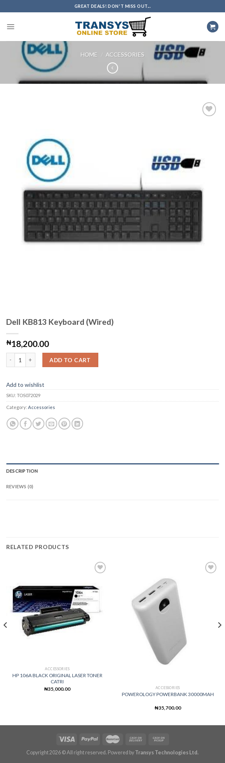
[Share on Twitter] (38, 424)
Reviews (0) (19, 486)
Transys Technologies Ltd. (167, 752)
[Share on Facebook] (26, 424)
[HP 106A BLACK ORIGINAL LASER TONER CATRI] (57, 611)
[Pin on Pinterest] (64, 424)
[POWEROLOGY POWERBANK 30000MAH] (167, 621)
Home (89, 54)
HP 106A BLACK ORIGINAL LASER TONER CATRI (57, 678)
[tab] (112, 471)
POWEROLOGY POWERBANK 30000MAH (168, 694)
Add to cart (70, 359)
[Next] (219, 641)
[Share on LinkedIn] (78, 424)
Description (22, 470)
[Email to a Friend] (52, 424)
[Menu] (10, 26)
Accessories (125, 54)
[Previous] (6, 641)
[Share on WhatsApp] (13, 424)
